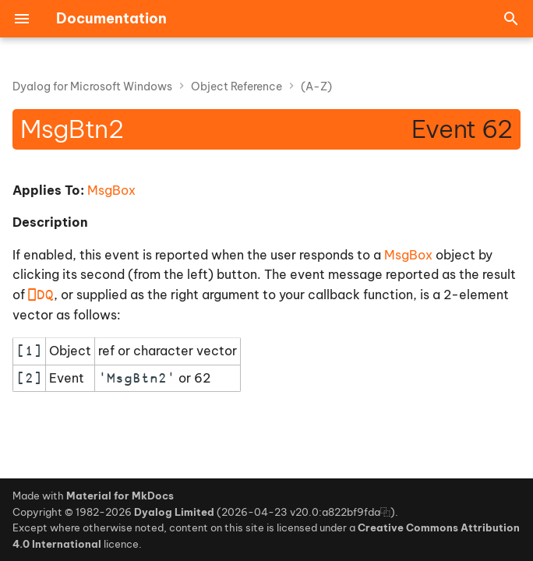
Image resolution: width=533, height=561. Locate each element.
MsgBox (111, 190)
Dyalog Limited (174, 512)
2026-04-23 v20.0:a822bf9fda (300, 512)
